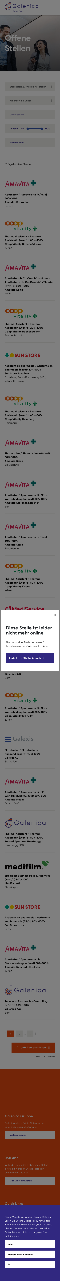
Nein (10, 1244)
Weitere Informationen (20, 1254)
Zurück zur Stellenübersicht (26, 658)
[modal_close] (55, 615)
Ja (9, 1264)
